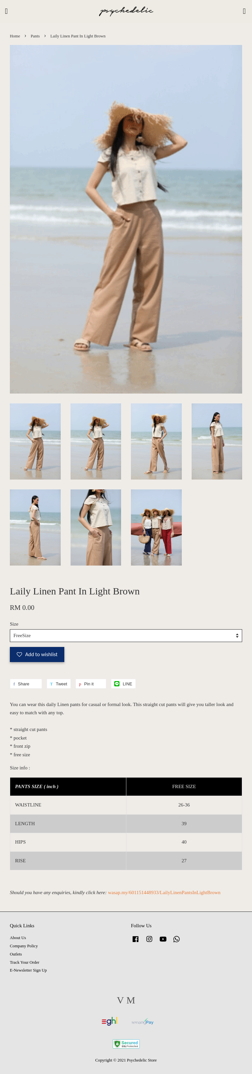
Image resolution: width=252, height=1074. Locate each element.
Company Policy (24, 946)
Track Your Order (24, 962)
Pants (35, 36)
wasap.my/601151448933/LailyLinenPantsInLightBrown (164, 892)
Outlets (16, 954)
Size (14, 624)
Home (15, 36)
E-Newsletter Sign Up (28, 970)
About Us (18, 937)
